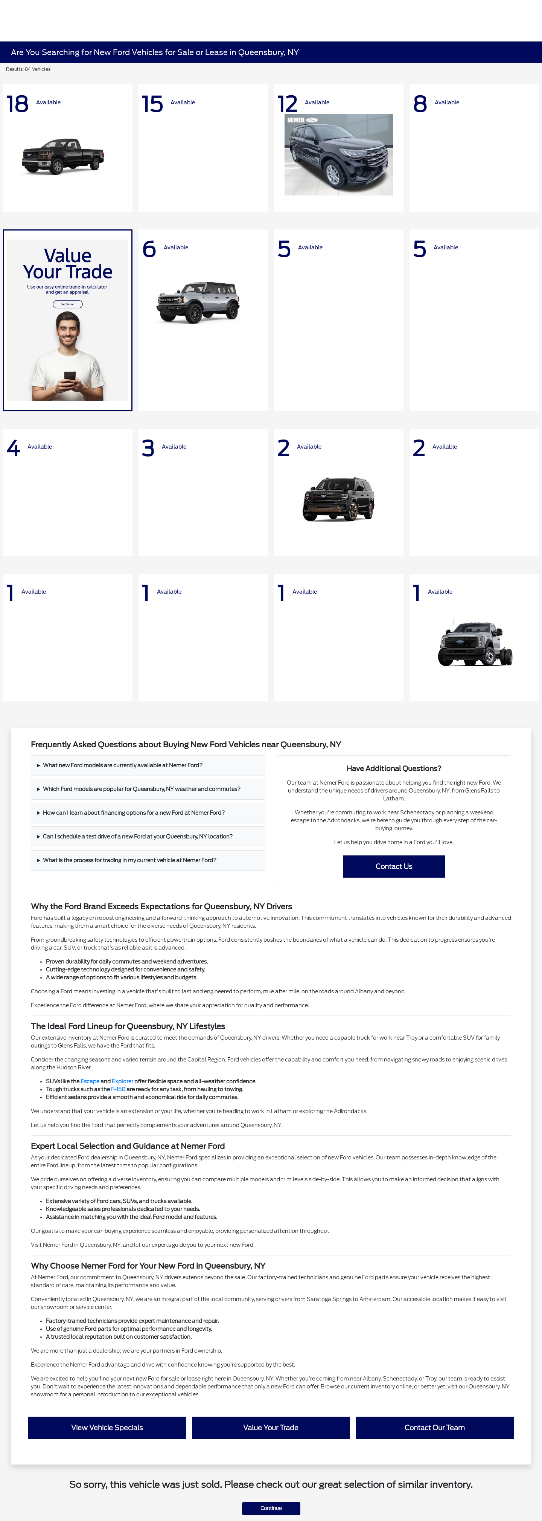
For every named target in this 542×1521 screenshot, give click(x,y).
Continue (271, 1508)
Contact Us (394, 866)
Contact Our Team (435, 1428)
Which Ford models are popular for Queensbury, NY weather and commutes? (142, 789)
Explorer (122, 1081)
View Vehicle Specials (107, 1428)
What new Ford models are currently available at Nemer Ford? (122, 765)
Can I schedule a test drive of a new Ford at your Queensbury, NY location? (138, 837)
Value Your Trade (270, 1428)
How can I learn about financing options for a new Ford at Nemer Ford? (134, 813)
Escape (90, 1081)
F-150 (118, 1089)
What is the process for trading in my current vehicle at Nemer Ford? (129, 860)
